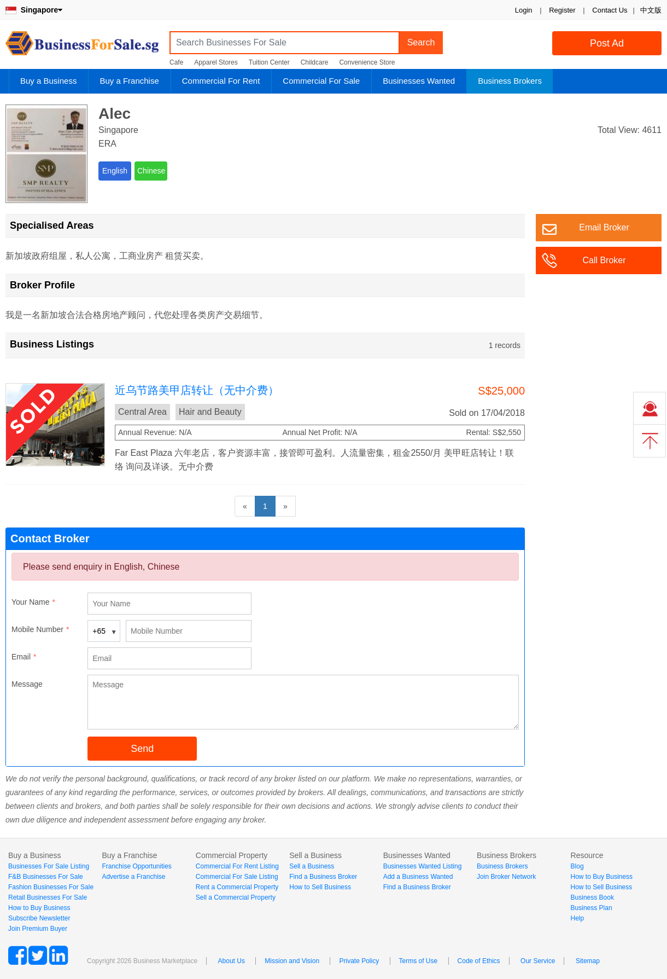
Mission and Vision (292, 961)
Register (562, 10)
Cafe (176, 62)
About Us (231, 961)
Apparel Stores (215, 62)
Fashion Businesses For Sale (50, 887)
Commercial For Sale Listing (237, 876)
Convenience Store (367, 62)
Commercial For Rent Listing (237, 866)
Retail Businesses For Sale (47, 897)
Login (524, 10)
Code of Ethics (479, 961)
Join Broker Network (506, 876)
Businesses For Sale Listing (48, 866)
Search (421, 42)
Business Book (592, 897)
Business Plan (591, 908)
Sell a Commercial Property (236, 897)
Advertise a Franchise (133, 876)
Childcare (315, 62)
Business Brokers (510, 80)
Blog (577, 866)
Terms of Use (418, 961)
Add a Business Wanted (418, 876)
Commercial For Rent (221, 80)
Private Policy (359, 961)
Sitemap (588, 961)
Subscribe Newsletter (39, 918)
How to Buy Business (39, 908)
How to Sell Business (320, 887)
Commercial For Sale (321, 80)
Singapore (33, 9)
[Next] (285, 506)
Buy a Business (48, 80)
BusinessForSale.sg (82, 46)
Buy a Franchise (129, 80)
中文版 (651, 10)
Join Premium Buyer (37, 928)
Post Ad (607, 43)
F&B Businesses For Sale (45, 876)
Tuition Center (269, 62)
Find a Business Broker (323, 876)
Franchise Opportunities (136, 866)
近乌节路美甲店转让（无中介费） (197, 390)
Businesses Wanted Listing (422, 866)
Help (577, 918)
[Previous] (245, 506)
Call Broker (603, 260)
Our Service (537, 961)
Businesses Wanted (419, 80)
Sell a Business (311, 866)
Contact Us (609, 10)
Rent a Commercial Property (237, 887)
